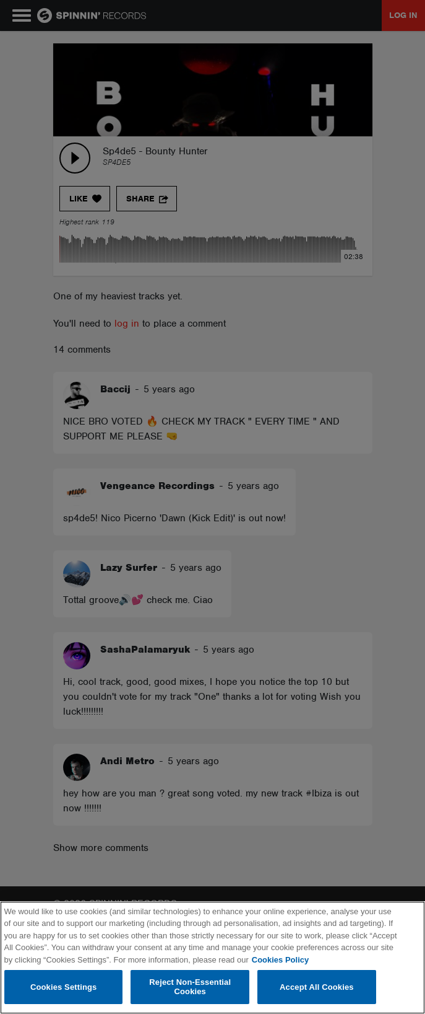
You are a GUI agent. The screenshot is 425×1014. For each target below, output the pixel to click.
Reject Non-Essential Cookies (190, 987)
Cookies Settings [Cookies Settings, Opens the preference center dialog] (63, 987)
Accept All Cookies (317, 987)
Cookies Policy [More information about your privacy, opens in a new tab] (280, 959)
